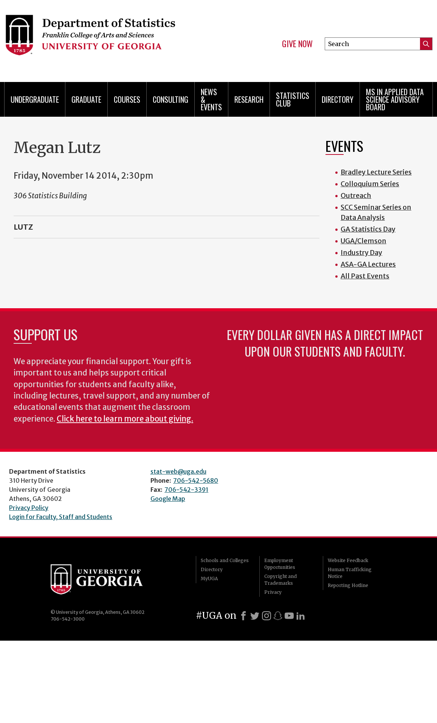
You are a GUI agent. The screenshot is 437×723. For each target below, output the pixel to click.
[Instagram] (266, 615)
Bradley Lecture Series (376, 172)
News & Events (211, 99)
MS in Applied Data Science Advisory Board (395, 99)
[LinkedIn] (300, 615)
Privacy (273, 592)
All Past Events (365, 276)
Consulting (170, 99)
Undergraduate (35, 99)
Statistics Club (292, 99)
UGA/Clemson (363, 240)
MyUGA (209, 578)
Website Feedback (348, 560)
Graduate (86, 99)
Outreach (356, 195)
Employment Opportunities (279, 564)
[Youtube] (289, 615)
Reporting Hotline (348, 585)
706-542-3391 (186, 489)
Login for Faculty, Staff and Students (60, 517)
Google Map (167, 498)
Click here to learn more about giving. (125, 419)
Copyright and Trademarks (280, 579)
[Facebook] (243, 615)
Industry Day (361, 252)
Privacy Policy (28, 507)
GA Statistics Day (368, 229)
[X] (254, 615)
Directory (337, 99)
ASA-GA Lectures (368, 264)
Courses (127, 99)
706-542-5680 (195, 480)
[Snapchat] (277, 615)
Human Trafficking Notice (350, 573)
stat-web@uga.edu (178, 471)
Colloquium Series (370, 183)
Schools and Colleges (225, 560)
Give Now (297, 43)
